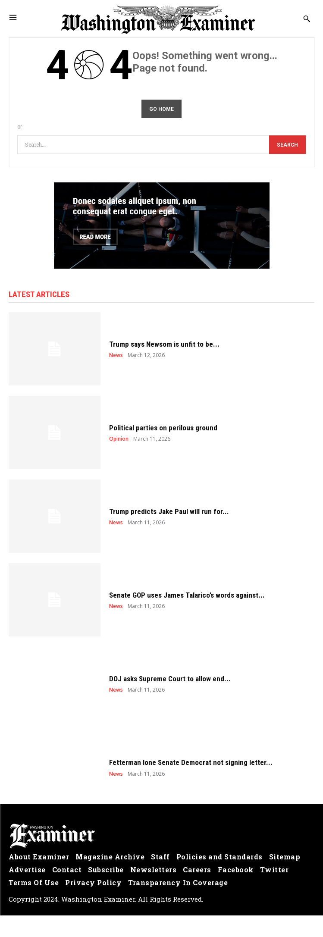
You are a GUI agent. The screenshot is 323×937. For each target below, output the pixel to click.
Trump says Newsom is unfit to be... (164, 344)
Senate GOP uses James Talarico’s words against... (187, 595)
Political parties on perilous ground (163, 427)
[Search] (287, 144)
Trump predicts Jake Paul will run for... (169, 511)
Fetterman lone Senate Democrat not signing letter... (191, 762)
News (116, 355)
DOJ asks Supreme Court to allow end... (170, 678)
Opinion (119, 439)
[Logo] (161, 836)
